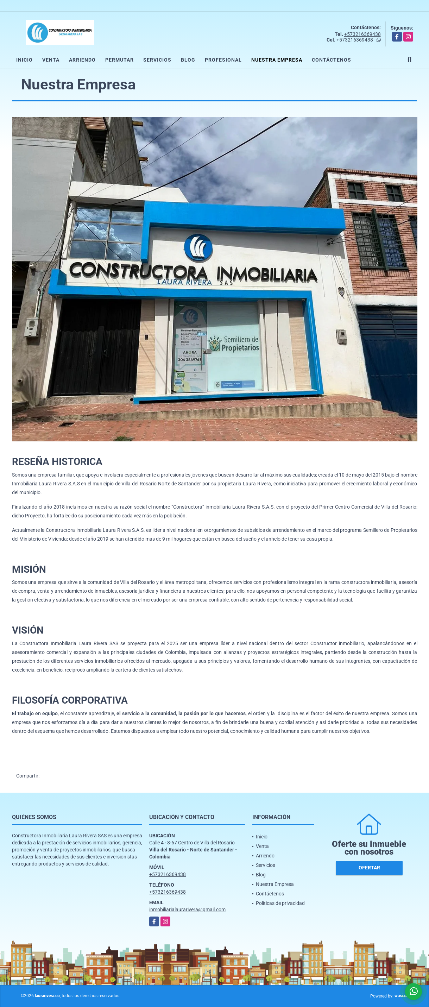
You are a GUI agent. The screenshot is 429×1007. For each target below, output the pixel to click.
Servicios (157, 60)
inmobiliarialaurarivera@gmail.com (187, 909)
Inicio (24, 60)
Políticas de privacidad (280, 903)
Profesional (223, 60)
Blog (188, 60)
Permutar (119, 60)
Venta (50, 60)
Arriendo (82, 60)
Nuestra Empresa (276, 60)
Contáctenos (331, 60)
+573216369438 (362, 34)
